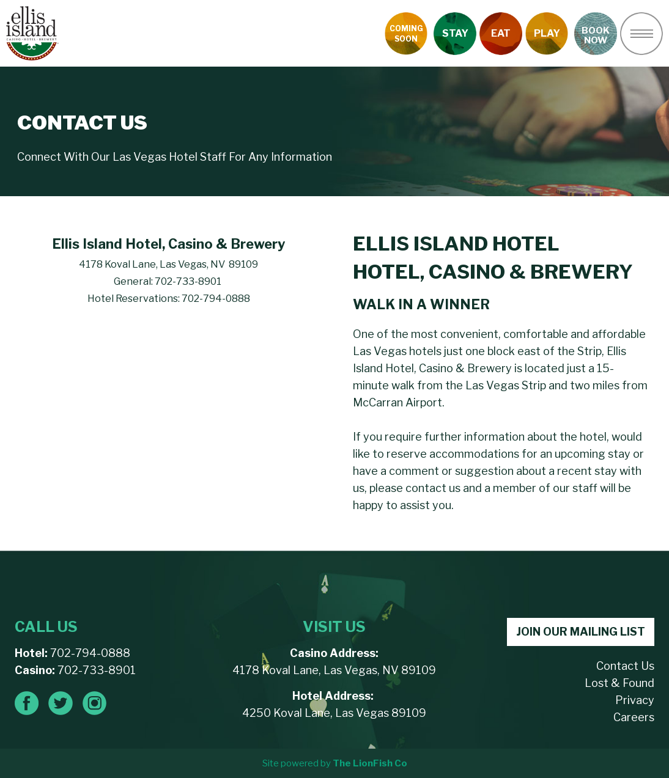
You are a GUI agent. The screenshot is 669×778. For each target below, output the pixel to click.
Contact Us (625, 665)
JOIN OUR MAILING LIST (580, 631)
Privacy (634, 700)
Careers (633, 717)
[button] (641, 33)
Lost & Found (619, 683)
